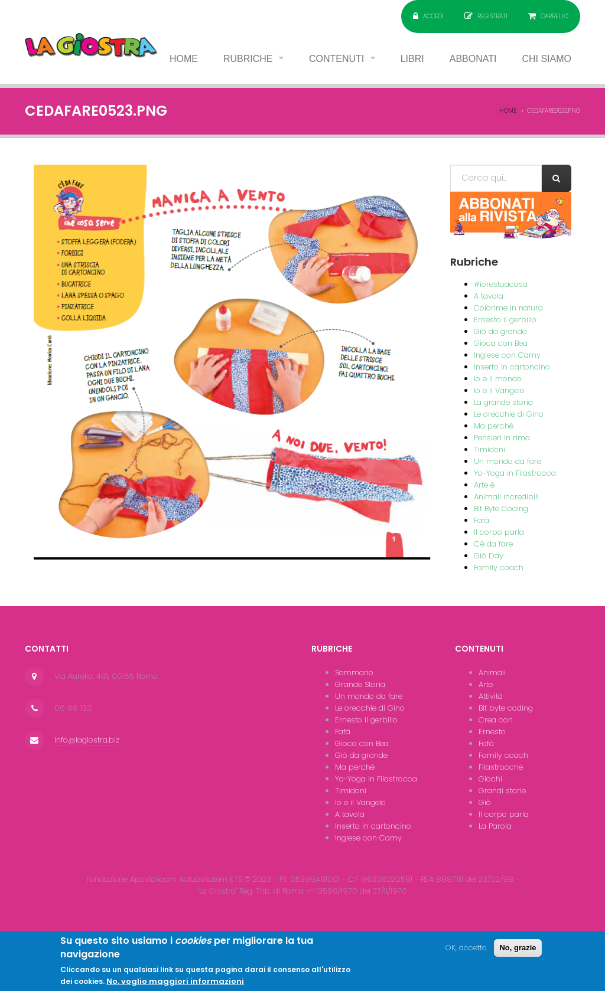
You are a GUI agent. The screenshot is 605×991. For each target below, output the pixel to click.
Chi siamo (546, 59)
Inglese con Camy (507, 355)
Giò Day (488, 555)
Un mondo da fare (507, 461)
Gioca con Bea (501, 343)
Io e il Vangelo (499, 390)
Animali (492, 672)
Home (184, 59)
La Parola (495, 826)
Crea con (496, 719)
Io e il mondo (498, 378)
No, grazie (517, 953)
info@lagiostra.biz (86, 739)
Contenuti (338, 59)
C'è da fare (493, 544)
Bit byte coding (506, 708)
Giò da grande (500, 331)
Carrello (554, 16)
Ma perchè (355, 767)
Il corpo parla (499, 532)
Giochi (490, 778)
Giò (485, 802)
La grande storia (503, 402)
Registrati (492, 16)
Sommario (354, 672)
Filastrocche (501, 767)
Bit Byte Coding (501, 508)
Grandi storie (502, 790)
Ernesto (492, 731)
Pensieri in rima (502, 437)
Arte (486, 684)
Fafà (481, 520)
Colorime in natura (508, 307)
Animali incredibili (506, 496)
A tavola (488, 296)
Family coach (498, 567)
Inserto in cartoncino (512, 366)
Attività (491, 696)
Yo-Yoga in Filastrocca (515, 473)
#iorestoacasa (501, 284)
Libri (412, 59)
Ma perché (493, 425)
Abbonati (473, 59)
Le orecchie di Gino (509, 414)
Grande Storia (360, 684)
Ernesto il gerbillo (505, 319)
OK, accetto (466, 953)
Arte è (484, 484)
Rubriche (249, 59)
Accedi (433, 16)
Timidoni (489, 449)
